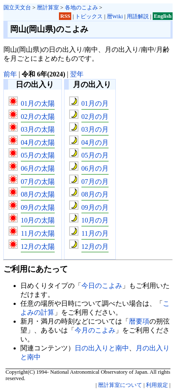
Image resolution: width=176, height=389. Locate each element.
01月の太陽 (38, 103)
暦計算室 (48, 7)
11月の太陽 (37, 233)
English (163, 16)
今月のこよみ (95, 330)
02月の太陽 (38, 116)
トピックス (89, 16)
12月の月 (95, 246)
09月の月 (95, 207)
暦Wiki (115, 16)
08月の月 (95, 194)
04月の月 (95, 142)
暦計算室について (120, 385)
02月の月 (95, 116)
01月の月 (95, 103)
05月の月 (95, 155)
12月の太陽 (38, 246)
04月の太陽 (38, 142)
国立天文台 (17, 7)
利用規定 (157, 385)
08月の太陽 (38, 194)
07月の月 (95, 181)
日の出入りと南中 (102, 348)
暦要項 (139, 321)
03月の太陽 (38, 129)
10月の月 (95, 220)
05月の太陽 (38, 155)
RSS (65, 16)
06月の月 (95, 168)
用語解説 (138, 16)
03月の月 (95, 129)
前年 (10, 74)
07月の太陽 (38, 181)
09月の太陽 (38, 207)
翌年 (77, 74)
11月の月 (94, 233)
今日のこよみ (101, 285)
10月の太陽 (38, 220)
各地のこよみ (81, 7)
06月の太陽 (38, 168)
